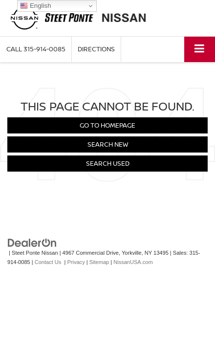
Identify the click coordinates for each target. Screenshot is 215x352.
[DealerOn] (32, 242)
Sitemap (99, 262)
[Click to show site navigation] (199, 49)
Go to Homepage (107, 125)
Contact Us (48, 262)
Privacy (76, 262)
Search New (107, 144)
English (35, 6)
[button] (36, 49)
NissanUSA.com (132, 262)
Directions (96, 48)
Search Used (107, 163)
